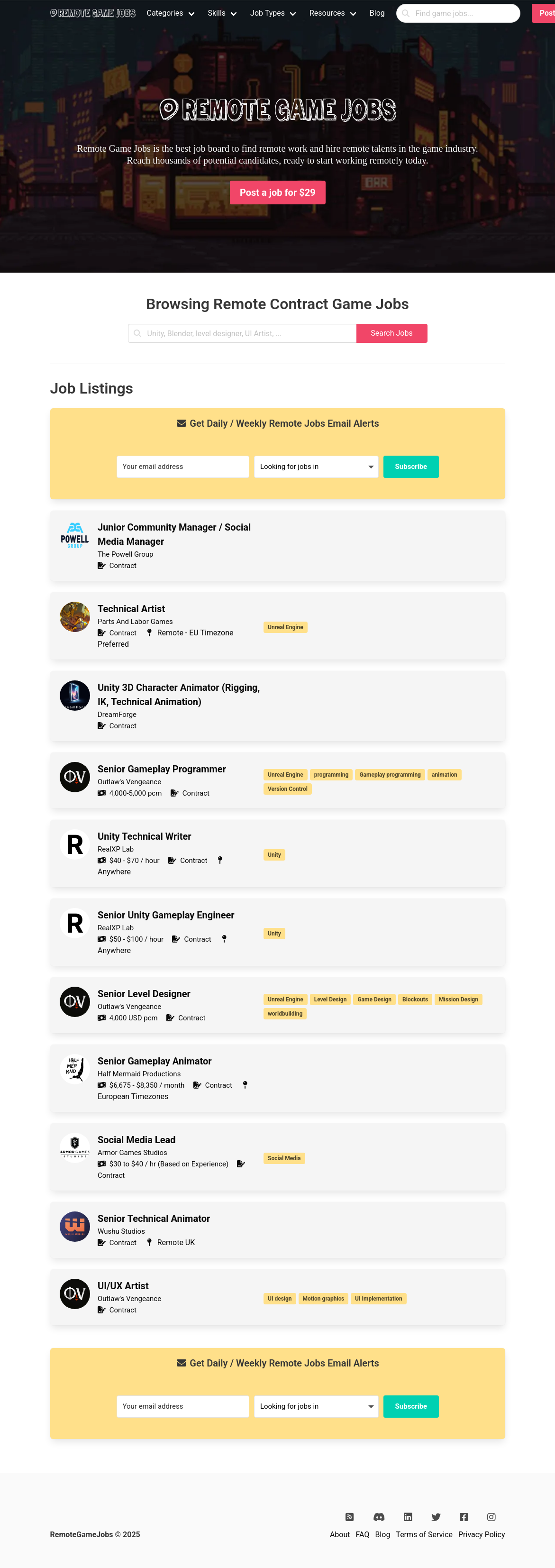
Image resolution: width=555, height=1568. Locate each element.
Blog (377, 13)
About (340, 1534)
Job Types (267, 13)
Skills (217, 13)
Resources (327, 13)
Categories (165, 13)
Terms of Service (424, 1534)
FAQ (363, 1534)
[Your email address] (183, 467)
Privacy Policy (481, 1534)
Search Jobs (391, 333)
